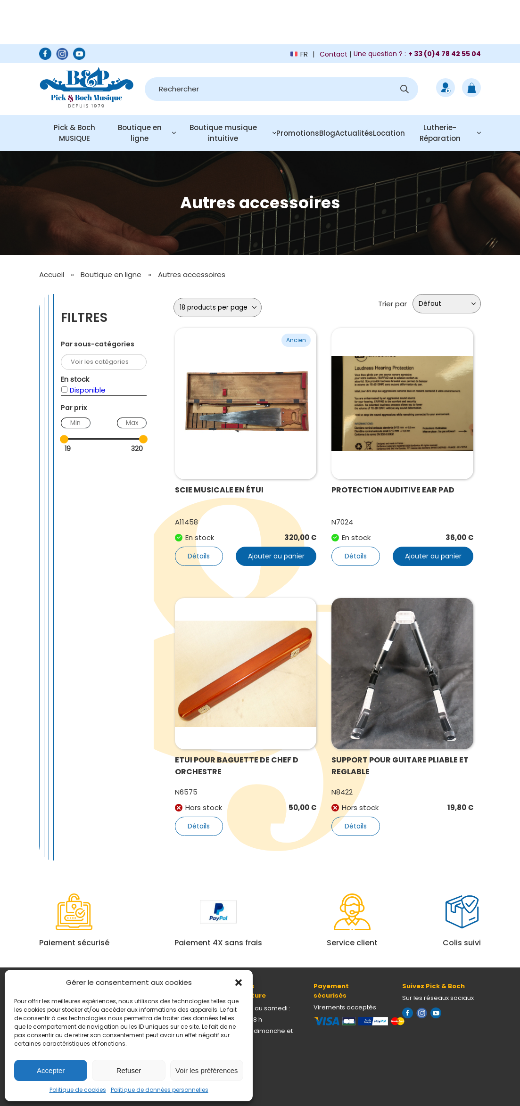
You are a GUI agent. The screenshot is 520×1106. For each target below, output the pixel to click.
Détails (199, 556)
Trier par (392, 304)
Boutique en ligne (140, 133)
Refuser (128, 1070)
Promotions (297, 133)
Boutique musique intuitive (223, 133)
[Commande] (447, 303)
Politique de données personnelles (159, 1090)
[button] (238, 982)
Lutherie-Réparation (440, 133)
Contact (333, 54)
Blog (327, 133)
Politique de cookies (78, 1090)
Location (389, 133)
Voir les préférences (206, 1070)
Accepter (51, 1070)
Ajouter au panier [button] (276, 556)
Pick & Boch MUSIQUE (74, 133)
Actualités (354, 133)
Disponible (88, 390)
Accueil (51, 274)
